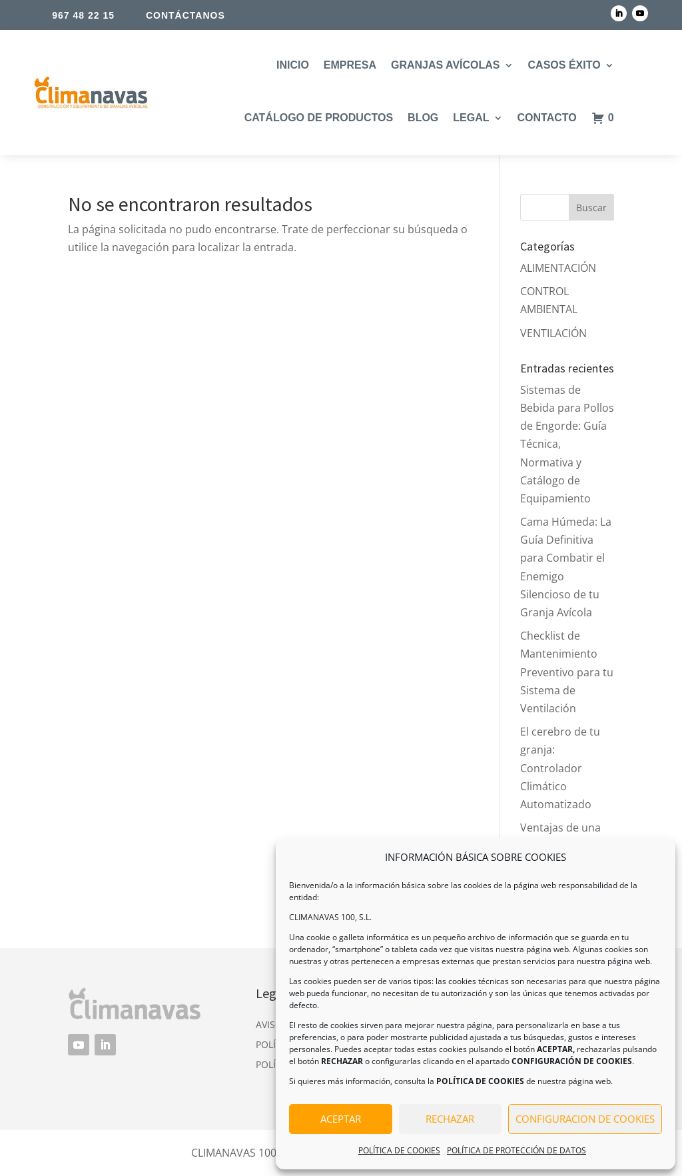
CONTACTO (547, 117)
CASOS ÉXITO (564, 65)
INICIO (292, 65)
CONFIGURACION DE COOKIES (585, 1118)
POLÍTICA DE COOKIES (399, 1150)
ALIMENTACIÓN (558, 268)
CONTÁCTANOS (185, 15)
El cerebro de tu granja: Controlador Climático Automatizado (560, 768)
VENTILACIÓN (553, 333)
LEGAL (471, 117)
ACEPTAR (340, 1118)
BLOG (423, 117)
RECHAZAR (450, 1118)
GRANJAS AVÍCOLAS (445, 65)
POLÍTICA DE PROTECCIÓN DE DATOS (516, 1150)
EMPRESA (350, 65)
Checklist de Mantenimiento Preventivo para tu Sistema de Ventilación (566, 672)
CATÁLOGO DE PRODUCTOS (318, 117)
